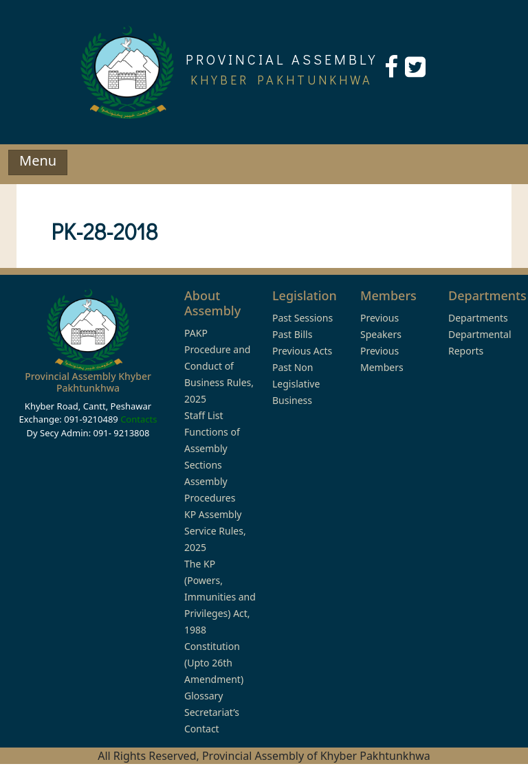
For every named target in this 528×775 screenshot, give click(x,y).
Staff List (203, 415)
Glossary (203, 695)
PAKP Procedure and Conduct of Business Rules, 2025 (219, 365)
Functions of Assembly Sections (212, 448)
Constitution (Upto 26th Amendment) (213, 663)
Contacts (138, 419)
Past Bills (292, 334)
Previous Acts (302, 350)
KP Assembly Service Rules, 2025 (215, 531)
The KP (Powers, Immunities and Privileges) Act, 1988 (220, 596)
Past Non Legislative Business (296, 384)
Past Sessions (302, 317)
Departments (478, 317)
